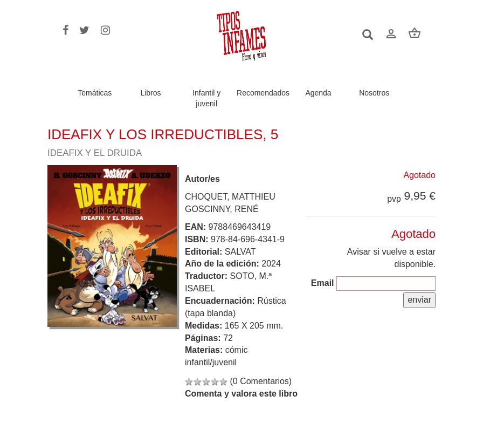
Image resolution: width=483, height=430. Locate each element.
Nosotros (374, 93)
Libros (150, 93)
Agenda (318, 93)
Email (322, 283)
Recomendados (263, 93)
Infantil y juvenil (206, 98)
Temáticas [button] (95, 92)
